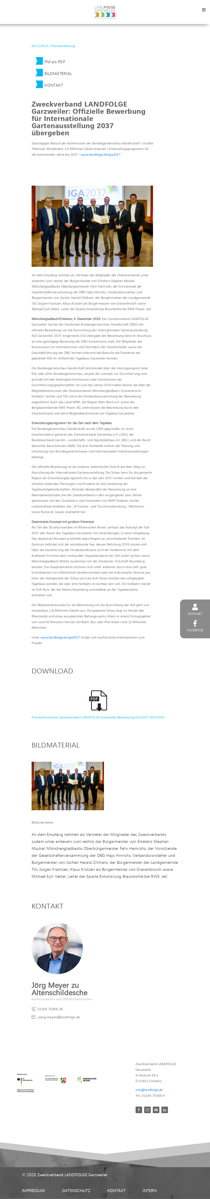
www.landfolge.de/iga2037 (100, 154)
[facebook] (139, 1110)
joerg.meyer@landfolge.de (59, 1018)
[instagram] (147, 1110)
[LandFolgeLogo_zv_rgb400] (105, 7)
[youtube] (156, 1110)
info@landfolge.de (149, 1090)
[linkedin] (164, 1110)
